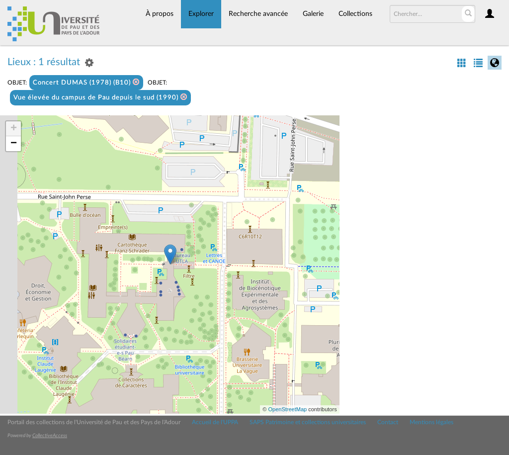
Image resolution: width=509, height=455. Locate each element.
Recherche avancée (258, 13)
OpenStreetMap (287, 409)
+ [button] (13, 128)
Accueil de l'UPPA (215, 422)
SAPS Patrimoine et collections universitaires (308, 422)
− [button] (13, 143)
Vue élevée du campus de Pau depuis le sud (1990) (100, 97)
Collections (355, 13)
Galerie (313, 13)
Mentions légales (431, 422)
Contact (387, 422)
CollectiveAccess (49, 435)
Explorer (201, 13)
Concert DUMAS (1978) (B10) (86, 82)
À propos (159, 13)
